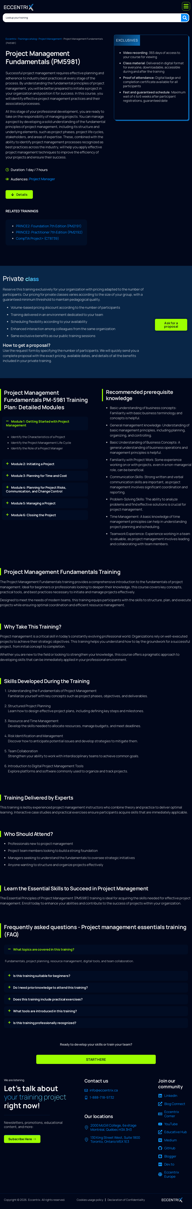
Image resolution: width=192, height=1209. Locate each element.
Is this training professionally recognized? (44, 1020)
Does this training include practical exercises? (48, 996)
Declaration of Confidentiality (126, 1197)
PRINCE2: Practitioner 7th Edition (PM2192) (49, 231)
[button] (171, 323)
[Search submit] (185, 17)
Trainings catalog (27, 39)
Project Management (50, 39)
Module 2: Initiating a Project (32, 461)
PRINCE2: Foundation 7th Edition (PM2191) (48, 224)
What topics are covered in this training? (43, 947)
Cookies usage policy (90, 1197)
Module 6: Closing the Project (33, 512)
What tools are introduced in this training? (45, 1008)
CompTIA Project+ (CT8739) (37, 237)
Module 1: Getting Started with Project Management (37, 421)
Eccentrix (11, 39)
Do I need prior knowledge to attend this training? (50, 985)
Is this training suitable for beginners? (41, 973)
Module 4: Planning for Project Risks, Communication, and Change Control (36, 487)
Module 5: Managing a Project (33, 500)
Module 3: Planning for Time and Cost (39, 473)
